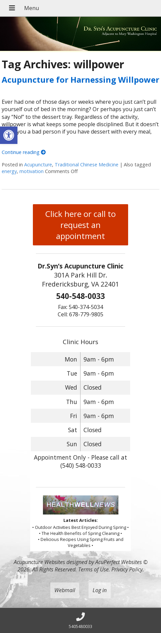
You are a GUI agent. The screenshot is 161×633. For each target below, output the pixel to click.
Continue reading (24, 152)
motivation (31, 171)
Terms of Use (93, 569)
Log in (100, 590)
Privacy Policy (127, 569)
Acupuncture (38, 164)
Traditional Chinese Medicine (86, 164)
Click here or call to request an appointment (80, 224)
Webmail (64, 590)
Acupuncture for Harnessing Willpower (80, 79)
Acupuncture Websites (39, 562)
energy (9, 171)
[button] (8, 135)
